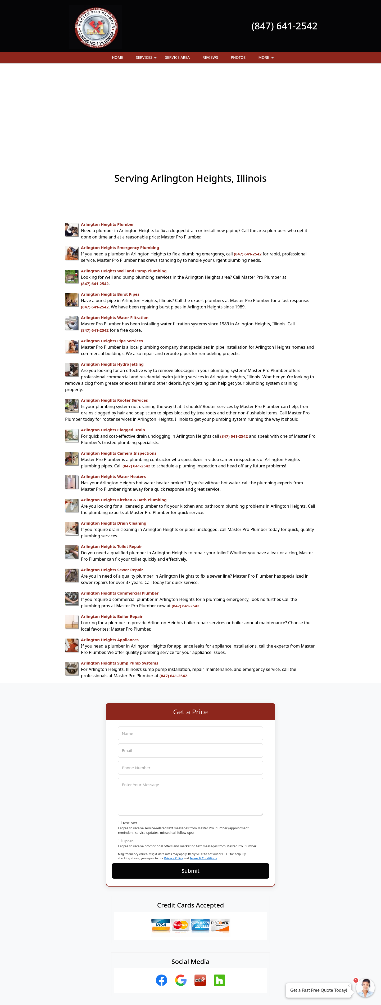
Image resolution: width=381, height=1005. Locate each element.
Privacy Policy (173, 771)
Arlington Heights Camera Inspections (118, 365)
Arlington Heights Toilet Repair (111, 459)
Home (117, 57)
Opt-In (128, 753)
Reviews (210, 57)
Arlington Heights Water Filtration (114, 230)
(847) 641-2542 (285, 26)
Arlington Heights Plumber (107, 136)
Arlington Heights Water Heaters (113, 389)
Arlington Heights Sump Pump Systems (119, 575)
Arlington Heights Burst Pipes (110, 206)
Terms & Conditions (203, 771)
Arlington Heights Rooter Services (114, 312)
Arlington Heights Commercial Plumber (119, 505)
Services (147, 59)
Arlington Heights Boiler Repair (112, 529)
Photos (238, 57)
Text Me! (130, 735)
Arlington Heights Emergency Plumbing (120, 160)
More (266, 59)
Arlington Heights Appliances (110, 552)
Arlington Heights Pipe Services (112, 253)
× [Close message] (348, 985)
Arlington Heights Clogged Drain (113, 342)
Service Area (177, 57)
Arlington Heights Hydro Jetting (112, 276)
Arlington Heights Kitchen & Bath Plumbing (124, 412)
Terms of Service (230, 994)
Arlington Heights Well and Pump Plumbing (123, 183)
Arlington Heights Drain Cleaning (113, 435)
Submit (190, 783)
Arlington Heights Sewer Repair (112, 482)
